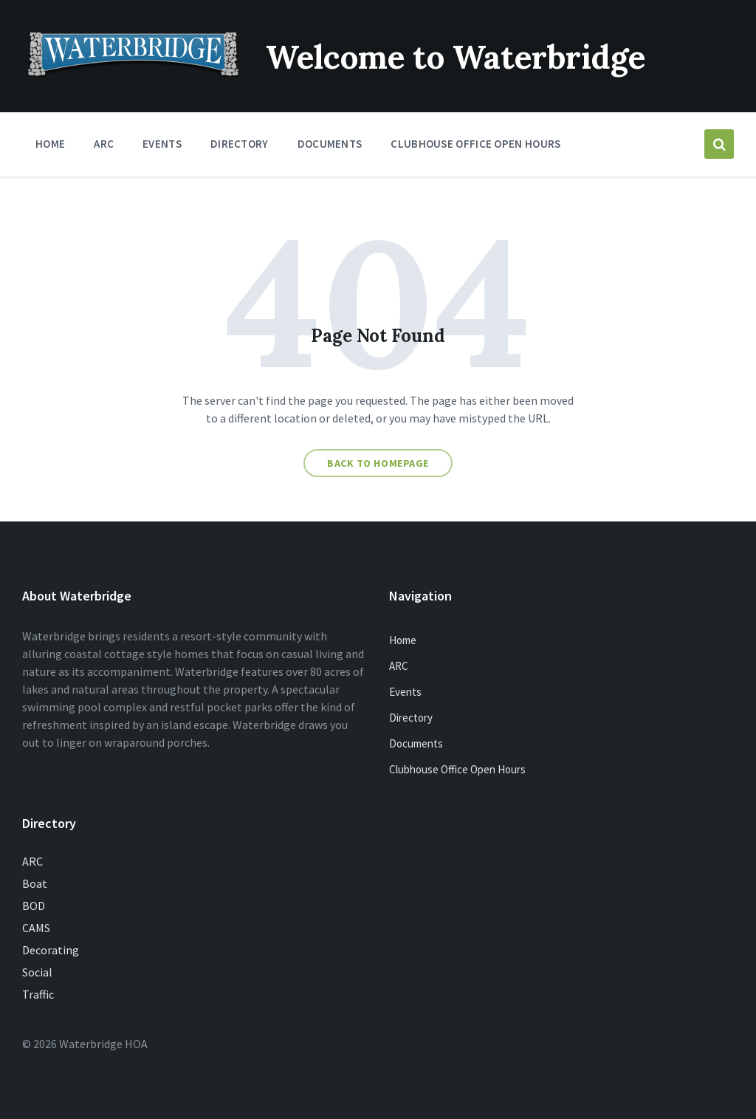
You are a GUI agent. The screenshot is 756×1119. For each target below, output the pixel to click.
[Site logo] (133, 72)
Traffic (38, 994)
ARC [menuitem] (104, 144)
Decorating (50, 949)
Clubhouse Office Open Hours (457, 769)
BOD (33, 905)
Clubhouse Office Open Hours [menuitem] (475, 144)
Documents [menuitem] (330, 144)
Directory (411, 718)
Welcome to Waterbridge (478, 55)
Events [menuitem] (162, 144)
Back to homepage (378, 463)
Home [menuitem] (50, 144)
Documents (416, 743)
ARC (398, 666)
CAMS (36, 927)
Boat (34, 883)
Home (402, 640)
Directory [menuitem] (239, 144)
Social (37, 972)
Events (405, 692)
